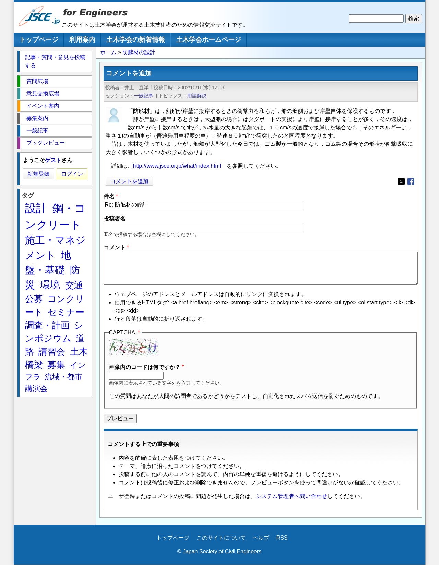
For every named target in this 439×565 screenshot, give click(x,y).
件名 (109, 196)
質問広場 (37, 81)
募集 (56, 364)
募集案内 (37, 118)
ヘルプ (261, 538)
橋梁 (34, 364)
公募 (34, 299)
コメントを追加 (129, 181)
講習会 (51, 351)
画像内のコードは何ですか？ (144, 367)
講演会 (36, 388)
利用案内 (82, 39)
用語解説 (196, 95)
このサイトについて (221, 538)
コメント (115, 247)
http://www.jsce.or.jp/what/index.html (177, 166)
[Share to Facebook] (410, 181)
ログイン (72, 174)
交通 (74, 285)
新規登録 (38, 174)
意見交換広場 (42, 93)
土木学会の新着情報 (135, 39)
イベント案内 (42, 106)
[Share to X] (401, 181)
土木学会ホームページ (208, 39)
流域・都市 (63, 377)
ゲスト (53, 160)
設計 (36, 208)
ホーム (108, 52)
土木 (79, 351)
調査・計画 (47, 325)
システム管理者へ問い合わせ (291, 496)
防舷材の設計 (138, 52)
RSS (282, 538)
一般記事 (143, 95)
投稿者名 (115, 219)
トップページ (38, 39)
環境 (50, 284)
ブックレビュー (45, 143)
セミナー (66, 312)
